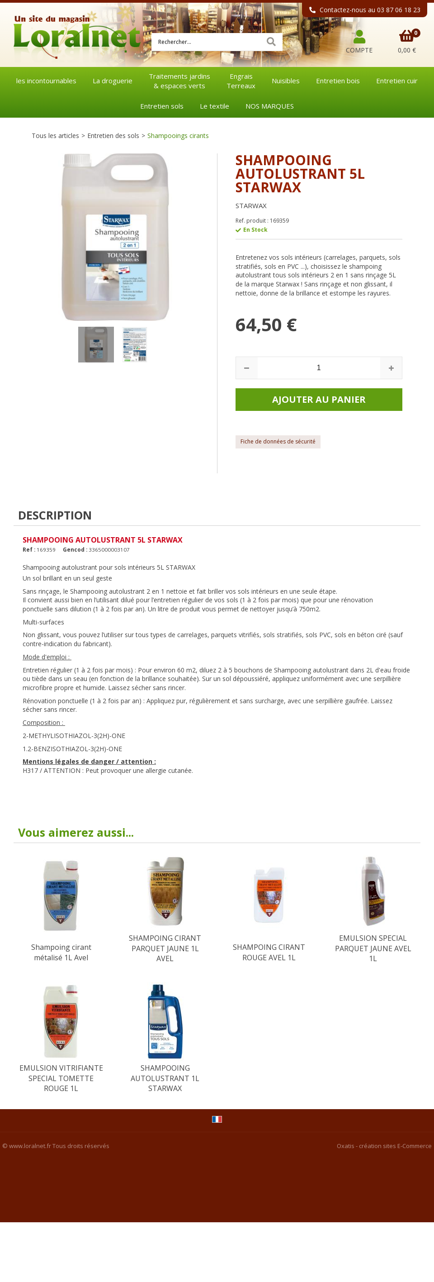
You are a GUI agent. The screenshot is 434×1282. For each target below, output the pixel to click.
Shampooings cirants (178, 135)
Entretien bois (338, 80)
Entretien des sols (113, 135)
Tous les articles (55, 135)
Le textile (214, 105)
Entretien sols (162, 105)
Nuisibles (286, 80)
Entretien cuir (397, 80)
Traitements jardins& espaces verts (179, 80)
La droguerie (112, 80)
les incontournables (46, 80)
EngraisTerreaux (240, 80)
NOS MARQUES (269, 105)
